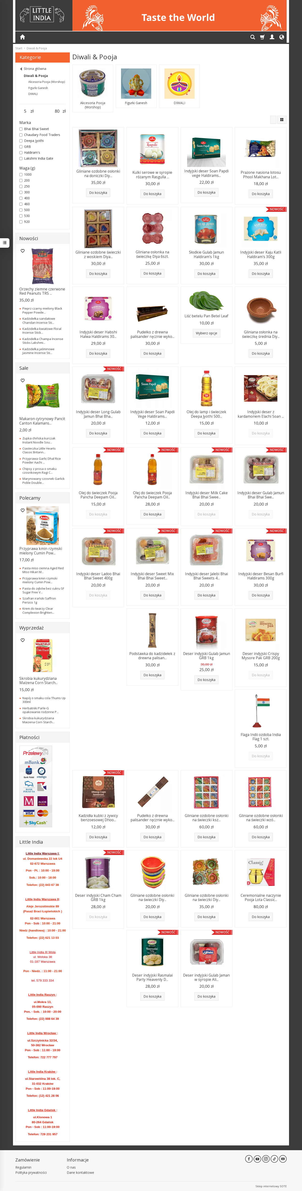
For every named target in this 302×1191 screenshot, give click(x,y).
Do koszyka (98, 192)
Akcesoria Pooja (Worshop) (92, 105)
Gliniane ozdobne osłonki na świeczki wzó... (261, 817)
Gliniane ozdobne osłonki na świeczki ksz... (206, 817)
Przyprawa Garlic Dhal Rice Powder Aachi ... (41, 460)
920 (24, 221)
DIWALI (179, 103)
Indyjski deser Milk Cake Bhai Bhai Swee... (206, 495)
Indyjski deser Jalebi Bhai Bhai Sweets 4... (206, 576)
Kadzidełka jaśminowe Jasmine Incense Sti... (38, 351)
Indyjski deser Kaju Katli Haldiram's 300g (260, 254)
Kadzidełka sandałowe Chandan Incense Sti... (38, 320)
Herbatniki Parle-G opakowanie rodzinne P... (40, 710)
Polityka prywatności (31, 1172)
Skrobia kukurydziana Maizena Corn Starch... (38, 680)
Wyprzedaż (31, 628)
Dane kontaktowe (80, 1172)
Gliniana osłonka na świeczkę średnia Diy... (261, 334)
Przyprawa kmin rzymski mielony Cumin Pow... (40, 550)
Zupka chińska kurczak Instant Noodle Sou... (38, 440)
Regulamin (23, 1167)
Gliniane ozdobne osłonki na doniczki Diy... (98, 173)
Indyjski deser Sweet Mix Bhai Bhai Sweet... (152, 576)
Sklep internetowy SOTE (271, 1186)
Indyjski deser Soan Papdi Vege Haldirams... (152, 414)
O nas (71, 1167)
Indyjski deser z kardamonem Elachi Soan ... (261, 414)
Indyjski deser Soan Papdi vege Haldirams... (206, 173)
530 (24, 215)
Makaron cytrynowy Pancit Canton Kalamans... (42, 420)
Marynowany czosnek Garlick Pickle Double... (43, 480)
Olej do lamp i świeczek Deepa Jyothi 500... (206, 414)
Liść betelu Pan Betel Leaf (206, 316)
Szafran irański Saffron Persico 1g (39, 600)
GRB (25, 146)
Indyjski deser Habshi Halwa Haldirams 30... (98, 334)
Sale (23, 368)
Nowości (28, 238)
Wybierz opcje (206, 333)
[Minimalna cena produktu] (24, 111)
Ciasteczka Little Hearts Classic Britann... (39, 450)
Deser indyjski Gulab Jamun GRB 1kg (206, 655)
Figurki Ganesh (136, 103)
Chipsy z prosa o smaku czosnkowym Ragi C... (39, 471)
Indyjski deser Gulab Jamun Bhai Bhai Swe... (260, 495)
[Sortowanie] (273, 120)
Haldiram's (29, 152)
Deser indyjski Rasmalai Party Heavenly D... (152, 977)
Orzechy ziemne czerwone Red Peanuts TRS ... (42, 291)
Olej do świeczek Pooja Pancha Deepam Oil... (98, 495)
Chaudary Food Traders (39, 134)
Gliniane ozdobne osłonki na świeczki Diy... (152, 897)
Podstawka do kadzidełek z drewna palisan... (152, 655)
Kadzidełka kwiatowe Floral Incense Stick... (41, 331)
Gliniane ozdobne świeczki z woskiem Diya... (98, 254)
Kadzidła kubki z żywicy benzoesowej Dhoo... (98, 817)
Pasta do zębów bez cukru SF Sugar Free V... (43, 590)
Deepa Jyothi (31, 140)
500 (24, 210)
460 (24, 204)
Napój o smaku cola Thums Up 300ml (44, 700)
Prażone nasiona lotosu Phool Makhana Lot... (261, 174)
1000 (25, 174)
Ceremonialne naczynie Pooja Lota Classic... (261, 897)
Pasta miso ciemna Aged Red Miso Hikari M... (43, 570)
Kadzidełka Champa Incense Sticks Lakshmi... (42, 341)
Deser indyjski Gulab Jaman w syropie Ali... (206, 977)
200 (24, 180)
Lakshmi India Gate (36, 158)
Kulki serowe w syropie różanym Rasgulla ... (152, 174)
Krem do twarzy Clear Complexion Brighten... (38, 610)
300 (24, 192)
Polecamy (29, 498)
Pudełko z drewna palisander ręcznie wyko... (152, 334)
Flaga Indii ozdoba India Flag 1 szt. (261, 736)
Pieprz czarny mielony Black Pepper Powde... (42, 310)
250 (24, 186)
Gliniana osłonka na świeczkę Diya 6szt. (152, 254)
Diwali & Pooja (36, 75)
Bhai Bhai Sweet (34, 129)
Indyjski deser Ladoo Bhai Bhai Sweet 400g (98, 576)
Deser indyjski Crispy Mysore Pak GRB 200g (261, 655)
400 (24, 198)
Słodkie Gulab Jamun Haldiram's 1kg (206, 254)
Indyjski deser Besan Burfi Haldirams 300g (260, 576)
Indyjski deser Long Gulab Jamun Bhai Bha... (98, 414)
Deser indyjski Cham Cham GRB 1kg (98, 897)
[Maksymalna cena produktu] (57, 111)
